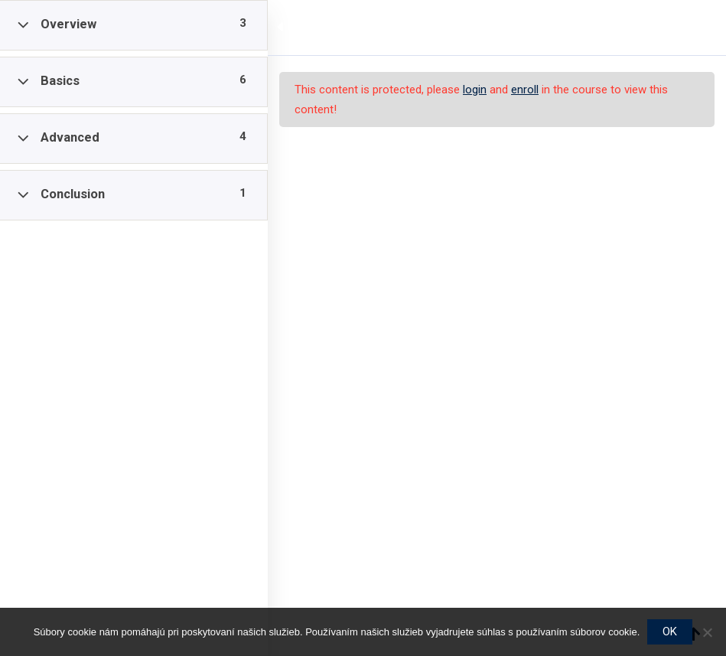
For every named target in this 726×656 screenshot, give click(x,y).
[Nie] (707, 632)
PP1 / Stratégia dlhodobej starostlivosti (402, 27)
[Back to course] (703, 27)
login (475, 89)
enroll (525, 89)
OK (670, 631)
